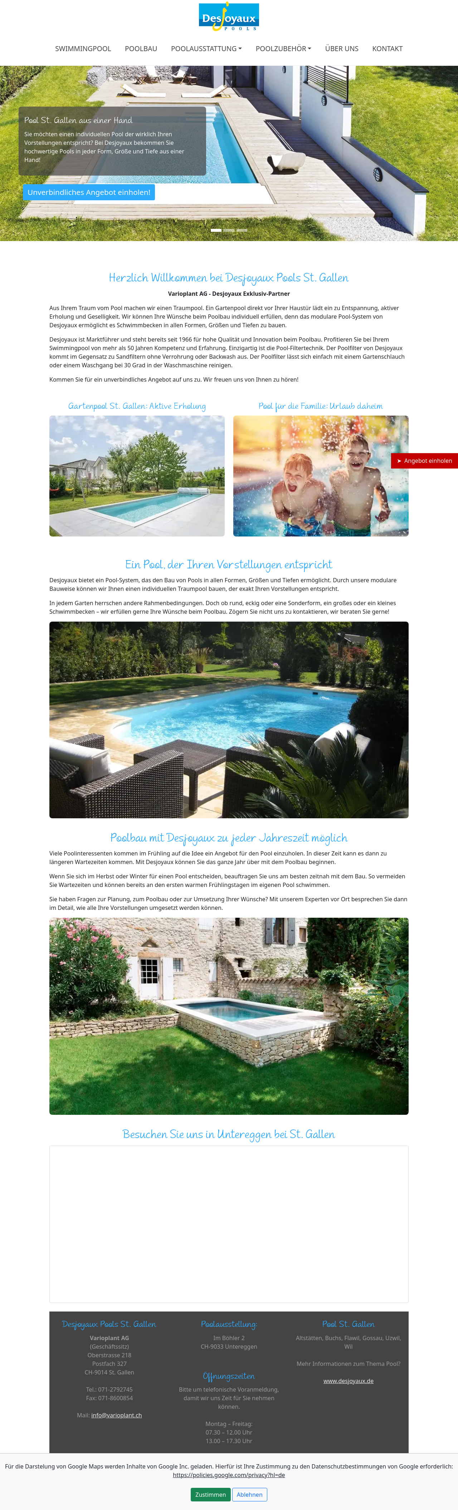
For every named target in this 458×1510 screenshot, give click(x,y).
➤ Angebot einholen (424, 461)
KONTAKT (387, 48)
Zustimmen (210, 1495)
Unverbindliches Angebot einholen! (89, 192)
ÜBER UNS (342, 48)
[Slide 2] (229, 230)
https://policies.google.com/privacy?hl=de (229, 1475)
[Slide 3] (242, 230)
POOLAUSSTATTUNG (204, 48)
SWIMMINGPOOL (83, 48)
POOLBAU (141, 48)
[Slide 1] (216, 230)
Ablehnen (250, 1495)
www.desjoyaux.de (348, 1381)
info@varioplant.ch (116, 1415)
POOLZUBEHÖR (281, 48)
